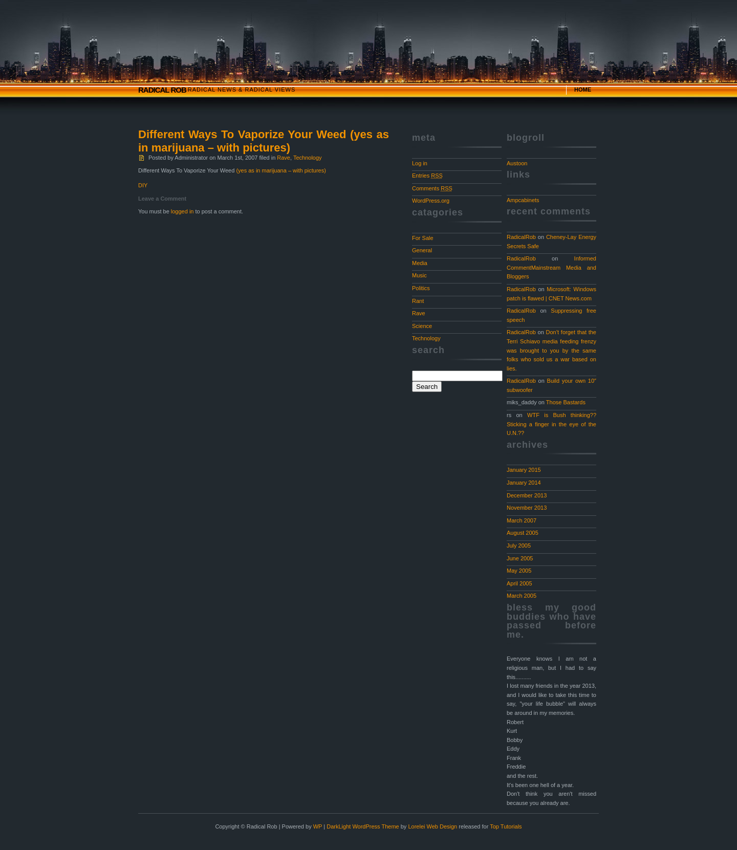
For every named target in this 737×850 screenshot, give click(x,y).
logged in (182, 211)
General (422, 250)
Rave (283, 158)
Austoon (517, 163)
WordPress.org (430, 201)
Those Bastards (566, 402)
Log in (419, 163)
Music (419, 275)
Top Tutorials (506, 826)
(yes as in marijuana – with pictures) (281, 170)
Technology (307, 158)
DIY (142, 185)
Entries (427, 175)
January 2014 (524, 483)
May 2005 (519, 571)
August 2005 (522, 533)
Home (582, 89)
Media (419, 263)
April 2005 (519, 583)
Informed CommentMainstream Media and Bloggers (551, 267)
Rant (418, 301)
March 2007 (521, 520)
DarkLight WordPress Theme (363, 826)
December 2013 (527, 495)
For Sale (422, 238)
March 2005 (521, 596)
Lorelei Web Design (432, 826)
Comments (432, 188)
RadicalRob (521, 237)
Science (422, 326)
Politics (421, 288)
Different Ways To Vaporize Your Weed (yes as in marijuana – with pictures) (263, 141)
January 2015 (524, 470)
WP (317, 826)
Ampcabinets (523, 200)
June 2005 (520, 558)
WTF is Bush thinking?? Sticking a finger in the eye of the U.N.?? (551, 424)
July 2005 (519, 545)
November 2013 (527, 508)
